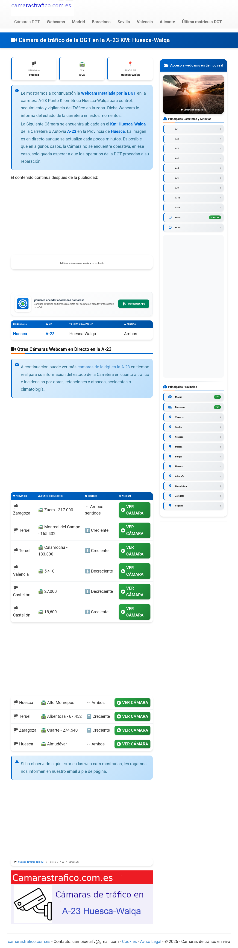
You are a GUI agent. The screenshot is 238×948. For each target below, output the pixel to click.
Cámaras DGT (27, 21)
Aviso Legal (150, 942)
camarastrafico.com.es (29, 942)
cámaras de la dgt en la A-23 (104, 367)
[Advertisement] (82, 218)
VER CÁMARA (132, 510)
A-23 (50, 334)
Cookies (130, 942)
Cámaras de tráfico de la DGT (31, 863)
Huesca (20, 334)
